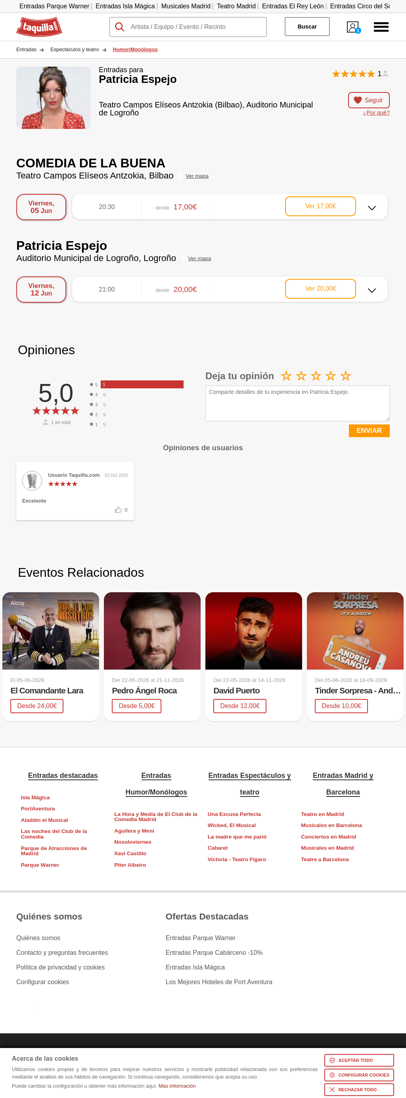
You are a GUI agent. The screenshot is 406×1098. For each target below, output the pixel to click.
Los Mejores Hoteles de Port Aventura (219, 982)
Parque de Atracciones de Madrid (54, 851)
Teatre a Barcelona (325, 859)
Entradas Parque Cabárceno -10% (214, 953)
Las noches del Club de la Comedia (54, 834)
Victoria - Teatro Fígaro (237, 859)
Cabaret (218, 848)
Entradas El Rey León (293, 6)
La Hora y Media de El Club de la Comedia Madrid (155, 817)
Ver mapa (197, 176)
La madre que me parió (237, 837)
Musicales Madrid (186, 6)
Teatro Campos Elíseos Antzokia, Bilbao (95, 175)
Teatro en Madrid (322, 814)
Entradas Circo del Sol (361, 6)
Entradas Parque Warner (54, 6)
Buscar (307, 26)
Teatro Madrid (236, 6)
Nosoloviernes (132, 842)
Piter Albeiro (130, 865)
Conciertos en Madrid (328, 837)
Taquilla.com (34, 20)
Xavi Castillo (130, 853)
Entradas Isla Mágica (125, 6)
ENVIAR (369, 430)
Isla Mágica (35, 797)
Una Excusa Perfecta (234, 814)
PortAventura (38, 809)
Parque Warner (40, 865)
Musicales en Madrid (327, 848)
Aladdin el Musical (44, 820)
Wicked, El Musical (232, 825)
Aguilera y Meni (134, 831)
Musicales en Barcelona (331, 825)
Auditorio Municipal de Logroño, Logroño (96, 258)
